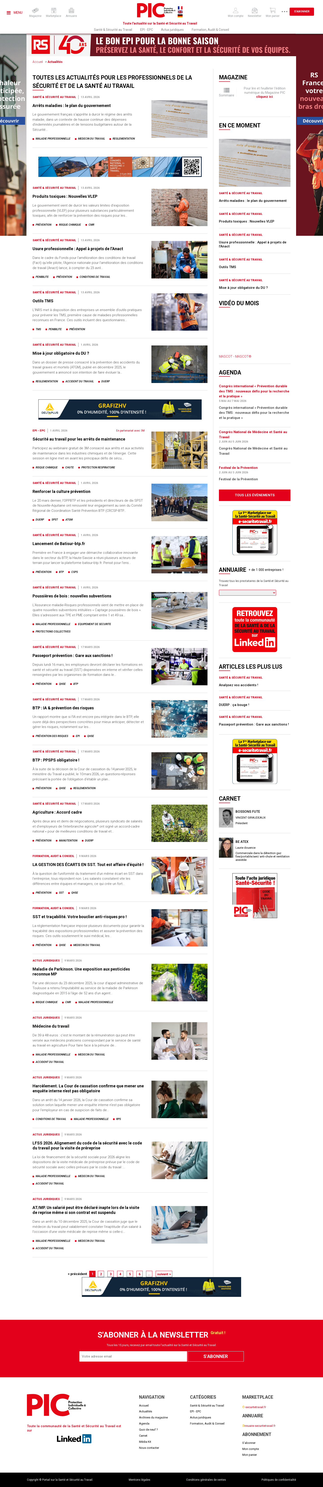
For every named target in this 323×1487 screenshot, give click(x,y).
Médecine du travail (51, 1026)
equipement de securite (94, 624)
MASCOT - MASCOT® (235, 356)
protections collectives (53, 631)
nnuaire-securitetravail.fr (258, 1425)
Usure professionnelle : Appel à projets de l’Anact (78, 248)
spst (55, 519)
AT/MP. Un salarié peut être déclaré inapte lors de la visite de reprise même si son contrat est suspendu (86, 1210)
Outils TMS (43, 300)
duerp (105, 381)
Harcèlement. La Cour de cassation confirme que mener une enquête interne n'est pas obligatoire (88, 1088)
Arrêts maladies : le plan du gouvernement (72, 105)
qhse (62, 684)
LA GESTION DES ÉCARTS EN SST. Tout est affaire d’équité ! (88, 864)
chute (69, 467)
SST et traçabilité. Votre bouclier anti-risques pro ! (80, 916)
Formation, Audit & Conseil (210, 29)
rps (118, 1119)
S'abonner (305, 11)
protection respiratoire (98, 467)
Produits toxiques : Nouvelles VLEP (65, 196)
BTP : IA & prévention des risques (63, 708)
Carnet (143, 1435)
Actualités (55, 62)
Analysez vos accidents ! (238, 685)
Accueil (38, 62)
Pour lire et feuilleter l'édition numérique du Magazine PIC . (265, 92)
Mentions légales (139, 1479)
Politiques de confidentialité (279, 1479)
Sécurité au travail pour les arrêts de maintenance (79, 439)
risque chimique (70, 224)
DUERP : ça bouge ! (234, 705)
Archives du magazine (153, 1417)
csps (74, 572)
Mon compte (250, 1449)
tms (38, 329)
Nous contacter (149, 1447)
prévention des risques (52, 736)
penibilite (42, 276)
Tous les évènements (255, 495)
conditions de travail (95, 276)
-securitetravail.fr (254, 1407)
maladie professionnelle (53, 138)
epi (78, 736)
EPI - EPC (146, 29)
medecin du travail (91, 138)
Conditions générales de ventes (206, 1479)
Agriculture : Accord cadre (57, 812)
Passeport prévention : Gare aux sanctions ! (73, 655)
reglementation (124, 138)
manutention (68, 840)
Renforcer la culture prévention (61, 491)
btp (61, 572)
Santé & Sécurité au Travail (113, 29)
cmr (91, 224)
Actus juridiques (172, 29)
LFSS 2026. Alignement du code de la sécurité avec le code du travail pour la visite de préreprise (87, 1145)
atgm (69, 519)
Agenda (144, 1423)
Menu (14, 13)
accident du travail (79, 381)
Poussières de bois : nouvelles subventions (72, 596)
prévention (43, 224)
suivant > (164, 1274)
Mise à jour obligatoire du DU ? (61, 353)
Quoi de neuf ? (148, 1429)
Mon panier (249, 1454)
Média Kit (145, 1441)
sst (61, 892)
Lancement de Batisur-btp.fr (59, 543)
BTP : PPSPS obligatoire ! (56, 760)
